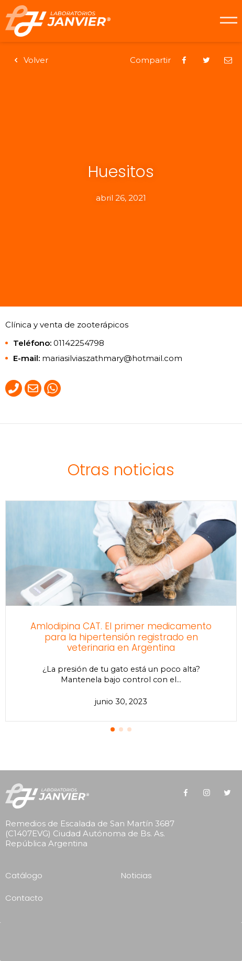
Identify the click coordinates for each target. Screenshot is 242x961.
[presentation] (124, 938)
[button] (113, 729)
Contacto (24, 897)
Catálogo (23, 875)
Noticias (136, 875)
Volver (29, 60)
